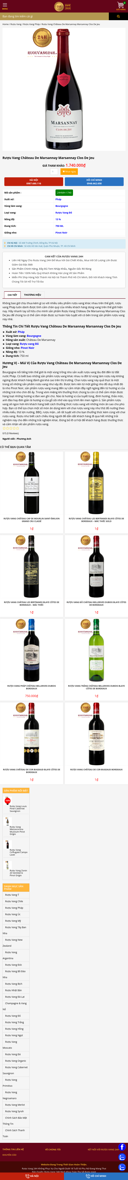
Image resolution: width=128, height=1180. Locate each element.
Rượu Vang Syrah (14, 1111)
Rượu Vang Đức (13, 964)
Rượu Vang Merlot (15, 1104)
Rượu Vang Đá (13, 1054)
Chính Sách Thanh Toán (14, 1133)
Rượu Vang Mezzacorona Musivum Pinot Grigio (17, 830)
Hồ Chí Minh (96, 1176)
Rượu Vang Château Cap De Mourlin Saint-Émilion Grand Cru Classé (32, 520)
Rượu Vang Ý (12, 894)
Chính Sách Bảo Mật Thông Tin (15, 1120)
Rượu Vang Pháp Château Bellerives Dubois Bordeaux (31, 687)
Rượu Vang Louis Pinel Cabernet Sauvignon (18, 808)
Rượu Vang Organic (15, 1060)
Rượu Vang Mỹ (13, 920)
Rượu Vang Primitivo (10, 1082)
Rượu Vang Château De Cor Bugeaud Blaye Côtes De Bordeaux (31, 771)
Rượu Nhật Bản (13, 990)
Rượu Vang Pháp (31, 24)
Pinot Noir (61, 232)
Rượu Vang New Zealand (12, 942)
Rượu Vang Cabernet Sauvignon (15, 1070)
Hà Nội (32, 1176)
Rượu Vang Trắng (14, 1022)
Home (5, 24)
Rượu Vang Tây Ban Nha (14, 930)
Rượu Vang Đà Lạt (14, 996)
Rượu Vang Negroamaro (10, 1095)
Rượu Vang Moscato (10, 1044)
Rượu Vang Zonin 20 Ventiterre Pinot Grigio (18, 872)
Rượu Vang (15, 24)
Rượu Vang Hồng (14, 1028)
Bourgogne (62, 206)
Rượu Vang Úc (12, 914)
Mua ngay (69, 171)
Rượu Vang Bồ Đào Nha (14, 974)
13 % (58, 219)
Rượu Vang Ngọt (14, 1035)
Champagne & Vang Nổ (14, 1006)
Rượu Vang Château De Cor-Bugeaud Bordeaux (96, 769)
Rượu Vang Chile (14, 901)
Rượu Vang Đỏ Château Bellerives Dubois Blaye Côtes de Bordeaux (96, 603)
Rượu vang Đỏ (29, 344)
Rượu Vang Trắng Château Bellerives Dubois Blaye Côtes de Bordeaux (96, 687)
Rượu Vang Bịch (13, 983)
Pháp (58, 199)
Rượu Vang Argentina (10, 955)
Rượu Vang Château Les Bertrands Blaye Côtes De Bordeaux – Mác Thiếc (31, 603)
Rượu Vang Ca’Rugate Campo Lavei (19, 852)
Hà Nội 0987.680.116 (33, 181)
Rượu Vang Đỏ (64, 212)
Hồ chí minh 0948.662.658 (94, 181)
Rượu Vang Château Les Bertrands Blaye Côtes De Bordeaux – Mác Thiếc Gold (96, 520)
